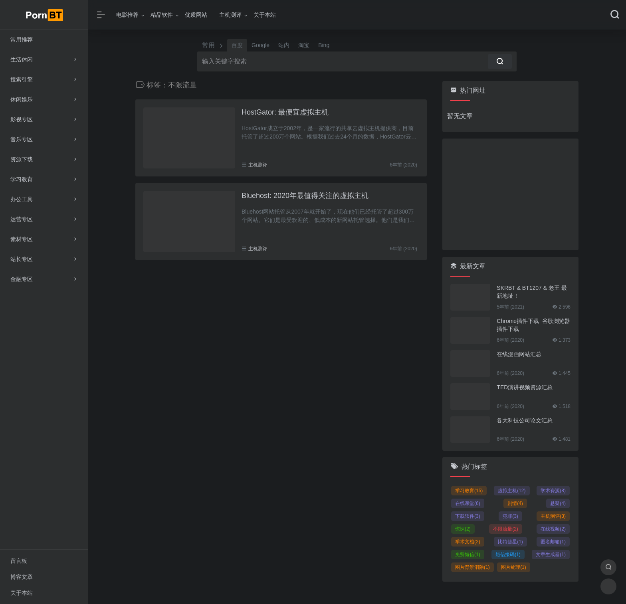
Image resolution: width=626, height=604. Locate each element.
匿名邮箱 (553, 542)
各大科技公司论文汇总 (525, 420)
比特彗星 (510, 542)
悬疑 (558, 503)
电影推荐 (127, 15)
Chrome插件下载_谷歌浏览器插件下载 (533, 325)
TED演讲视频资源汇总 (525, 387)
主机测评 (230, 15)
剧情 (515, 503)
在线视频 (553, 529)
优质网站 (196, 15)
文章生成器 (551, 554)
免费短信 (467, 554)
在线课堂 (467, 503)
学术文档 (467, 542)
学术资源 (553, 490)
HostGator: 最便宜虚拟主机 (285, 112)
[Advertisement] (510, 194)
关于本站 (265, 15)
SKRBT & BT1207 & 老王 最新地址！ (532, 292)
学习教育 (469, 490)
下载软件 (467, 516)
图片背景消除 (472, 567)
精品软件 (162, 15)
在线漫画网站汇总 (519, 354)
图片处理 (513, 567)
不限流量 (505, 529)
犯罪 (510, 516)
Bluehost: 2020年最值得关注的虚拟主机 (305, 196)
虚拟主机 (511, 490)
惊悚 (463, 529)
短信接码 (508, 554)
